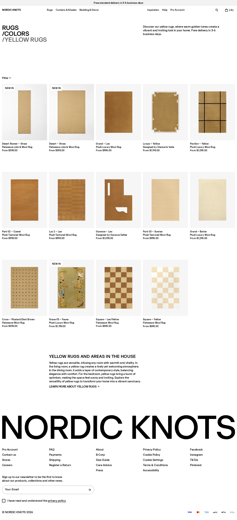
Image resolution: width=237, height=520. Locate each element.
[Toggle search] (217, 10)
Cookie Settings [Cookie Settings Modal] (153, 460)
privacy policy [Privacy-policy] (57, 500)
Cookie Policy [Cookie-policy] (151, 454)
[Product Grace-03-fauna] (71, 288)
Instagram (196, 454)
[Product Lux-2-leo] (71, 200)
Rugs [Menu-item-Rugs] (50, 9)
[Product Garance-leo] (118, 200)
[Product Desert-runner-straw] (24, 112)
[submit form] (90, 490)
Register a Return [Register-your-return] (60, 465)
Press (99, 470)
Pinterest (196, 465)
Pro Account (10, 449)
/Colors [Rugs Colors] (15, 34)
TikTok (194, 460)
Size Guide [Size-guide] (102, 460)
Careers (7, 465)
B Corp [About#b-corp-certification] (100, 454)
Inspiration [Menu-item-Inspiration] (153, 9)
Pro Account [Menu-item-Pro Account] (177, 9)
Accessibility (151, 470)
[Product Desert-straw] (71, 112)
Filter (6, 78)
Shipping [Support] (54, 460)
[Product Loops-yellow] (165, 112)
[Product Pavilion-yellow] (212, 112)
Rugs (10, 28)
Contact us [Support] (9, 454)
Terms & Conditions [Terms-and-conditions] (155, 465)
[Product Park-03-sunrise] (165, 200)
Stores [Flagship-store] (6, 460)
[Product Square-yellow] (165, 288)
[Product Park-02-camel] (24, 200)
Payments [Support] (55, 454)
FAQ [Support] (51, 449)
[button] (95, 386)
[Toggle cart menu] (229, 10)
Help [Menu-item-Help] (164, 9)
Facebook (196, 449)
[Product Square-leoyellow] (118, 288)
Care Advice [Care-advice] (104, 465)
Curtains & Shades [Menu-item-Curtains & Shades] (66, 9)
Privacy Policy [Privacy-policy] (152, 449)
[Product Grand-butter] (212, 200)
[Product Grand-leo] (118, 112)
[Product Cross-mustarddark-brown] (24, 288)
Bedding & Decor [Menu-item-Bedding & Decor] (89, 9)
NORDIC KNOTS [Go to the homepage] (11, 9)
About (100, 449)
